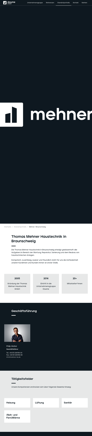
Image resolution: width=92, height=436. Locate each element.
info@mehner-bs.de (13, 357)
